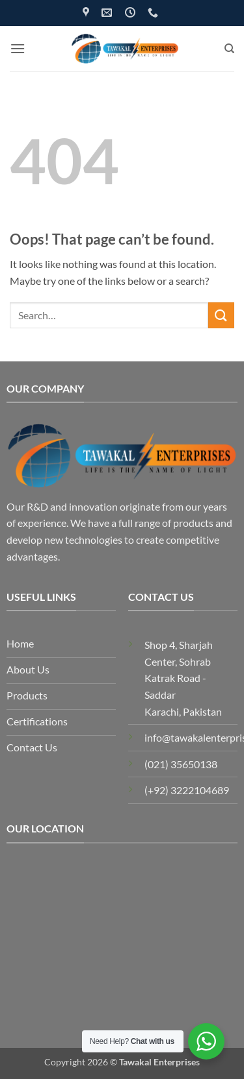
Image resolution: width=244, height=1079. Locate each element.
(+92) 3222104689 (186, 790)
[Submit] (221, 315)
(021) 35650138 (180, 764)
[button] (17, 48)
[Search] (229, 48)
